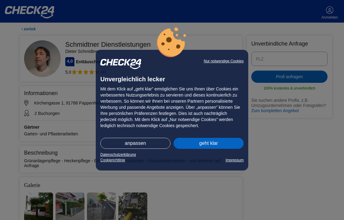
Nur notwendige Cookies (224, 61)
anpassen (135, 143)
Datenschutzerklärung (118, 154)
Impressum (235, 160)
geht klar (208, 143)
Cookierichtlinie (112, 160)
